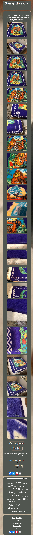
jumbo (24, 509)
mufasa (9, 492)
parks (15, 486)
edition (8, 496)
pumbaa (27, 496)
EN (16, 528)
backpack (12, 502)
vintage (17, 508)
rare (25, 498)
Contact (17, 520)
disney (15, 495)
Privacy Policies (17, 523)
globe (15, 492)
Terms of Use (17, 526)
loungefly (13, 511)
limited (11, 505)
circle (19, 486)
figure (22, 496)
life (23, 490)
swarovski (24, 483)
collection (24, 486)
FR (18, 528)
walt (24, 502)
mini (12, 483)
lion (18, 504)
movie (19, 502)
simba (17, 489)
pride (14, 499)
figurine (24, 505)
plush (18, 482)
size (27, 490)
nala (21, 492)
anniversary (9, 499)
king (10, 508)
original (19, 499)
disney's (8, 483)
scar (10, 485)
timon (8, 489)
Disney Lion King (17, 518)
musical (22, 511)
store (26, 492)
